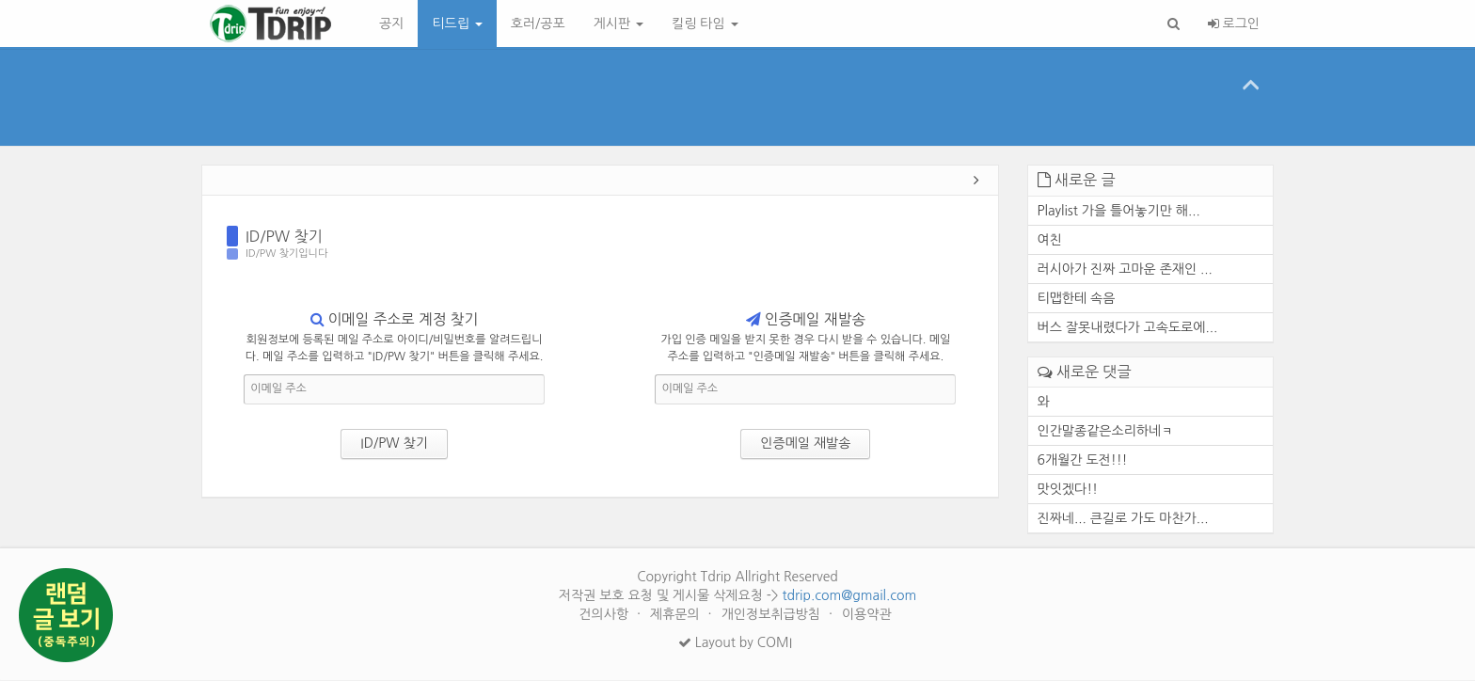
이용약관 (867, 615)
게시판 (618, 23)
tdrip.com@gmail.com (849, 596)
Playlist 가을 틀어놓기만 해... (1119, 211)
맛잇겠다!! (1068, 490)
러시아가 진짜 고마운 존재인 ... (1125, 270)
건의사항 (605, 615)
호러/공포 (538, 23)
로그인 (1234, 23)
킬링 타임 (705, 23)
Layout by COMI (735, 643)
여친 (1050, 240)
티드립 (457, 23)
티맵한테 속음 (1077, 299)
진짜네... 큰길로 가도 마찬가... (1123, 519)
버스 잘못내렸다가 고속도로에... (1128, 328)
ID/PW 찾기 (284, 237)
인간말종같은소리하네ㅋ (1106, 431)
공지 (391, 23)
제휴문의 (677, 615)
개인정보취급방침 (773, 615)
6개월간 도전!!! (1083, 460)
